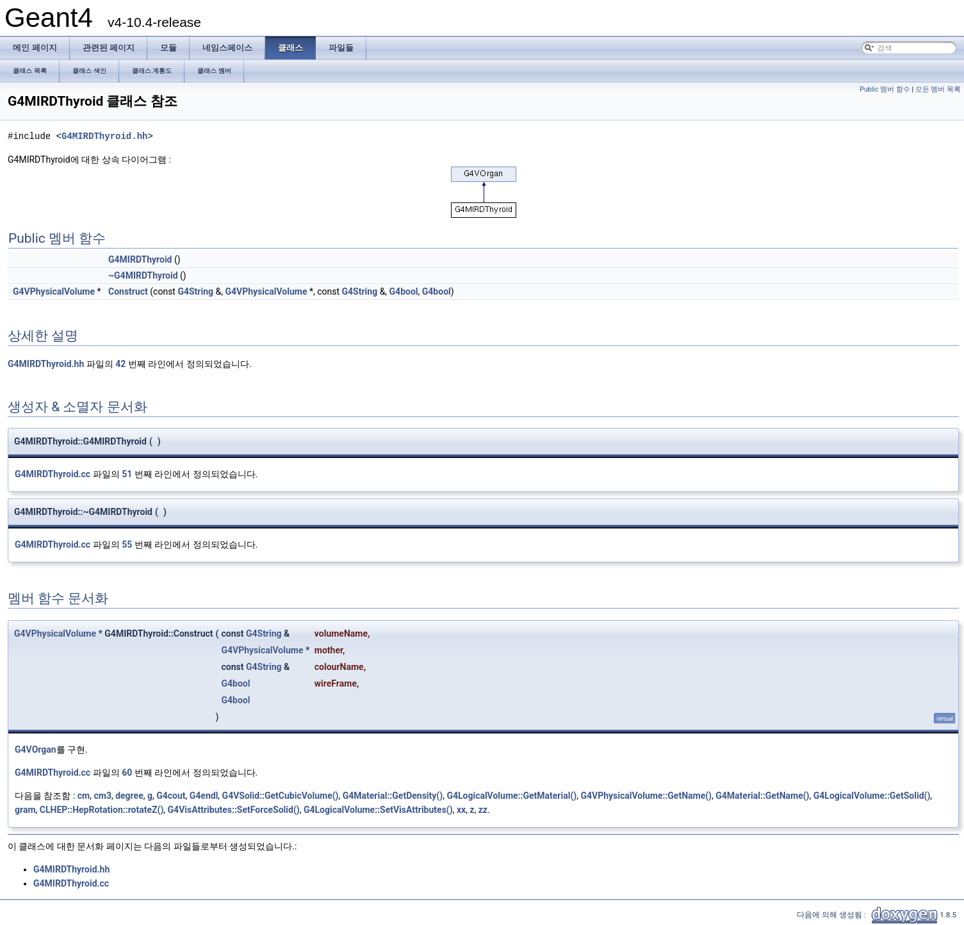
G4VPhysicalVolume (54, 291)
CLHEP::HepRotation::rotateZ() (102, 810)
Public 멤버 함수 (885, 89)
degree (129, 795)
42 (120, 364)
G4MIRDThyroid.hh (104, 136)
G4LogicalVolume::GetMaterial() (511, 795)
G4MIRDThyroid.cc (52, 474)
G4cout (170, 795)
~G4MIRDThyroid (143, 275)
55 (127, 544)
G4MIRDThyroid (140, 259)
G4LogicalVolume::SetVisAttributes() (378, 810)
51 (127, 474)
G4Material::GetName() (762, 795)
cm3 (102, 795)
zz (482, 810)
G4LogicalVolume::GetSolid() (872, 795)
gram (25, 810)
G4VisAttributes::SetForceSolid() (234, 810)
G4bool (403, 291)
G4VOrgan (35, 749)
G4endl (204, 795)
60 (127, 772)
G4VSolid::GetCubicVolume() (280, 795)
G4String (195, 291)
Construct (128, 291)
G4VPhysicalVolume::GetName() (646, 795)
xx (461, 810)
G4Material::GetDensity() (393, 795)
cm (84, 795)
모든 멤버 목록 (938, 89)
